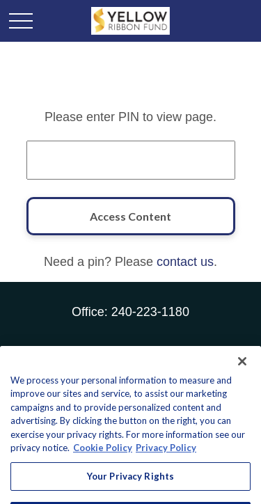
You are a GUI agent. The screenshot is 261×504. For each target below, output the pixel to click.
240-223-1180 (150, 312)
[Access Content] (130, 216)
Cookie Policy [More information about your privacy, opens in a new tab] (102, 463)
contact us (185, 262)
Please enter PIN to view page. (130, 117)
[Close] (242, 377)
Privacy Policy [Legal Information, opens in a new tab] (166, 463)
